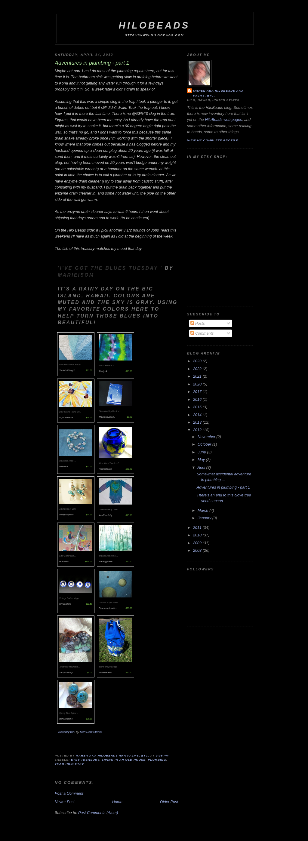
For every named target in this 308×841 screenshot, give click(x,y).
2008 (198, 550)
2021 (198, 376)
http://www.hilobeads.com (154, 35)
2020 (198, 384)
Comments (202, 333)
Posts (197, 323)
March (203, 510)
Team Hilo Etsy (69, 764)
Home (117, 802)
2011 (198, 527)
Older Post (169, 802)
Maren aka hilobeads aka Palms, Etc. (218, 93)
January (205, 518)
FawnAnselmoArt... (108, 608)
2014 (198, 415)
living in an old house (124, 759)
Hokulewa (64, 561)
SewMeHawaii (105, 672)
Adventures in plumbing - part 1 (223, 487)
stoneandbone (65, 719)
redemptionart (105, 469)
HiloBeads (154, 25)
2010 (198, 535)
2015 (198, 407)
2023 (198, 361)
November (207, 436)
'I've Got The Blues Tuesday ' (111, 268)
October (205, 444)
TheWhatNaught (67, 370)
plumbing (157, 759)
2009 (198, 543)
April (202, 467)
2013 (198, 422)
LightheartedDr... (67, 417)
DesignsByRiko (66, 515)
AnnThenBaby (105, 515)
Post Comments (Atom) (98, 812)
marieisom (76, 275)
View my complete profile (212, 140)
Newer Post (65, 802)
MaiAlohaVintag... (107, 417)
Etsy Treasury (85, 759)
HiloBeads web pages (223, 119)
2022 (198, 369)
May (202, 459)
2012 (198, 430)
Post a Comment (69, 793)
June (202, 452)
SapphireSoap (65, 672)
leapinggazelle (105, 561)
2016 (198, 399)
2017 (198, 391)
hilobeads (63, 466)
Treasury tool (67, 732)
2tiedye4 (103, 371)
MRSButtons (65, 604)
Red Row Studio (91, 732)
